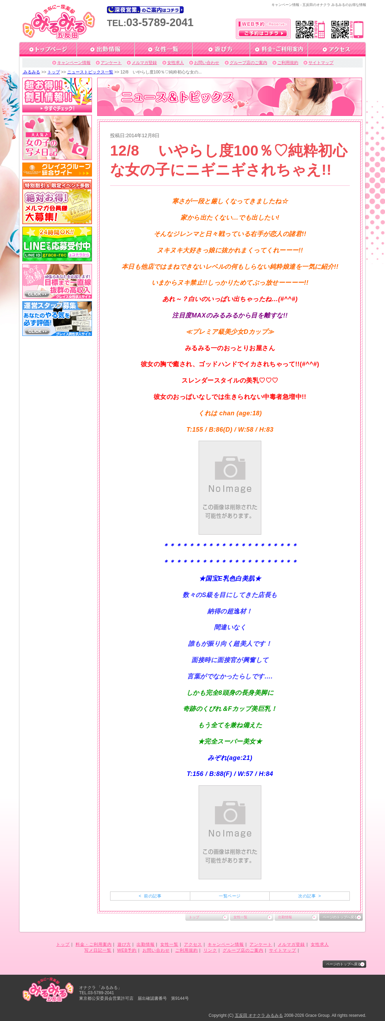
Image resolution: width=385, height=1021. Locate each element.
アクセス (193, 944)
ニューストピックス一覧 (90, 72)
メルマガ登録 (144, 62)
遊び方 (124, 944)
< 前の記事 (150, 896)
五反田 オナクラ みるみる (259, 1015)
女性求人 (175, 62)
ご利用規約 (287, 62)
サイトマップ (320, 62)
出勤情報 (285, 917)
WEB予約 (127, 950)
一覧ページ (229, 896)
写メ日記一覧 (97, 950)
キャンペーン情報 (74, 62)
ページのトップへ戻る (340, 917)
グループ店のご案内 (248, 62)
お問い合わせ (206, 62)
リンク (210, 950)
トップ (53, 72)
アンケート (111, 62)
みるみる (31, 72)
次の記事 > (309, 896)
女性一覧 (240, 917)
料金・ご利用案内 (94, 944)
